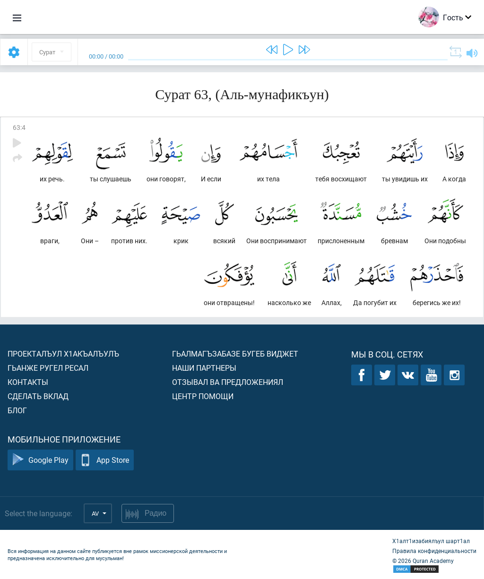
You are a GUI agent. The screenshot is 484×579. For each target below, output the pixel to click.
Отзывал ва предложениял (227, 382)
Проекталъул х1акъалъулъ (63, 353)
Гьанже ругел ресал (48, 368)
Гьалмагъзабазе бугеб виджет (235, 353)
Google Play (40, 460)
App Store (104, 460)
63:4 (19, 127)
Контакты (28, 382)
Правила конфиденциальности (434, 550)
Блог (17, 410)
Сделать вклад (38, 396)
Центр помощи (202, 396)
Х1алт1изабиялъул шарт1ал (431, 541)
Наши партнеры (204, 368)
